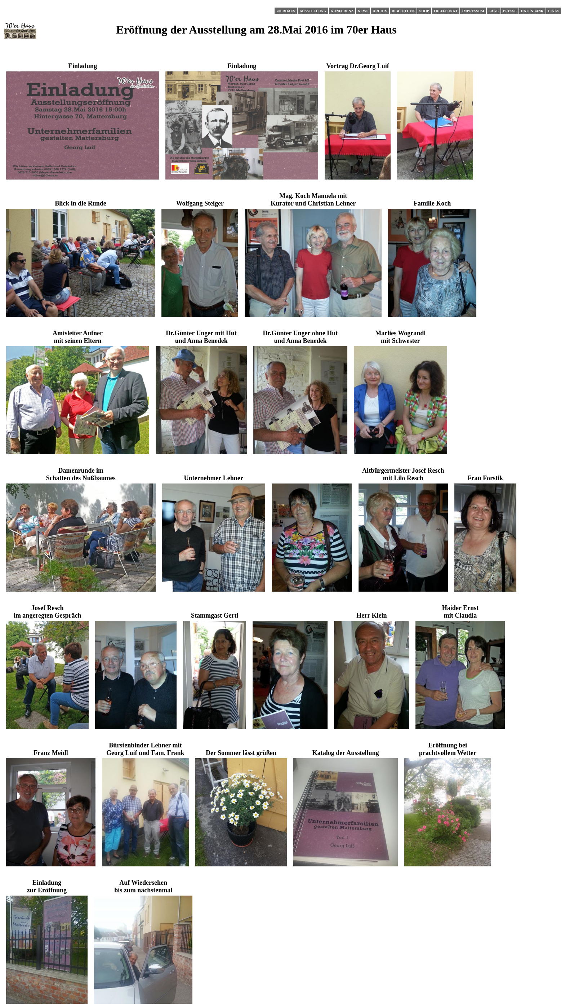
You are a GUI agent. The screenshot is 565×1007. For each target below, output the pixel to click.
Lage (494, 11)
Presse (510, 11)
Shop (424, 11)
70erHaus (285, 11)
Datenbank (532, 11)
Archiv (380, 11)
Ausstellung (312, 11)
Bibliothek (403, 11)
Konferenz (342, 11)
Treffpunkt (445, 11)
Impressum (473, 11)
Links (553, 11)
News (363, 11)
